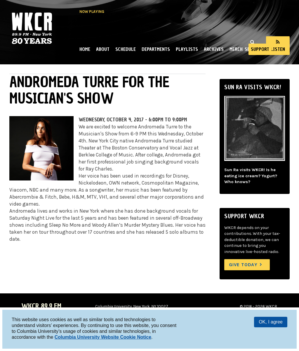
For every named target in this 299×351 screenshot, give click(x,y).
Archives (214, 49)
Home (84, 49)
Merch (236, 49)
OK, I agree (271, 321)
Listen (278, 49)
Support (260, 49)
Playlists (187, 49)
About (102, 49)
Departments (156, 49)
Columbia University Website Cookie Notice (103, 337)
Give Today (243, 264)
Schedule (125, 49)
